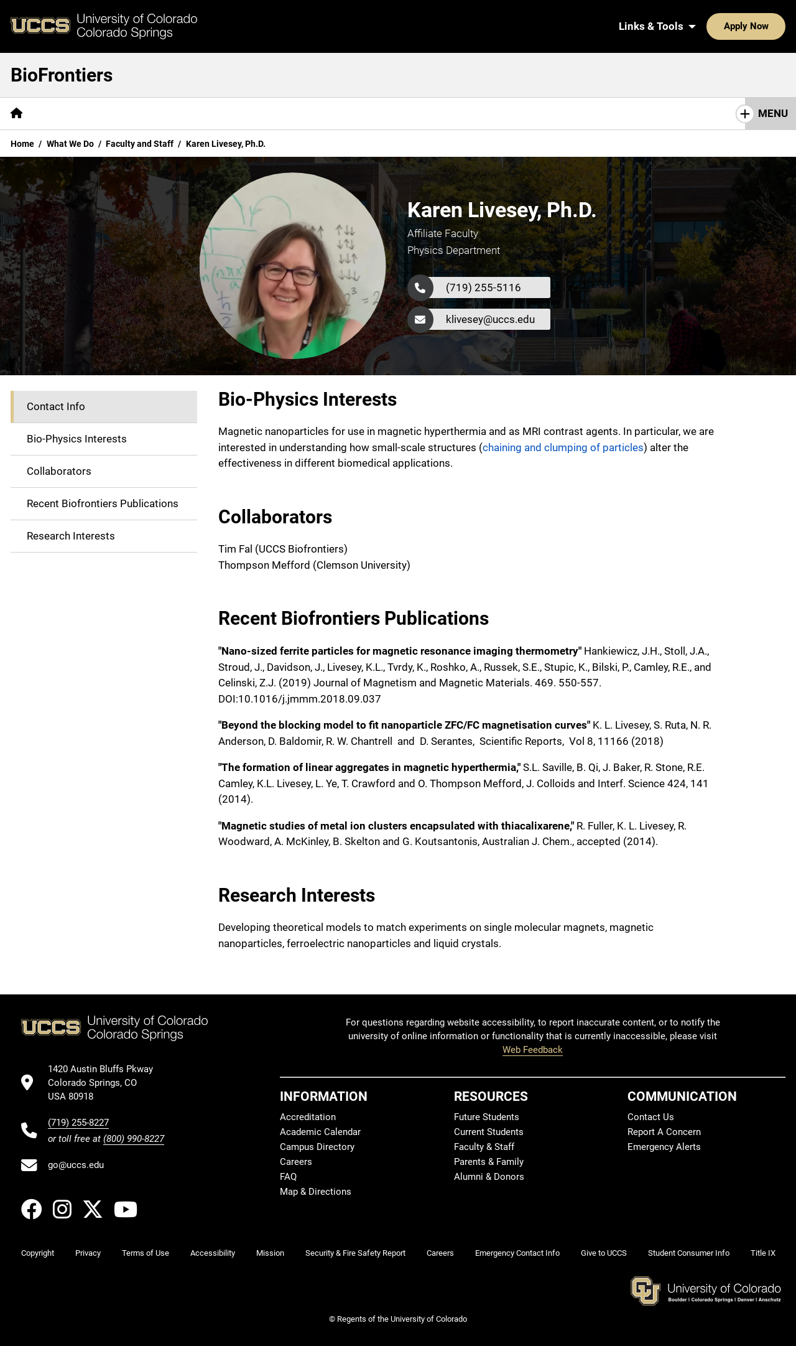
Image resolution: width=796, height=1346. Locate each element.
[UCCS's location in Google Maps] (106, 1083)
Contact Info (56, 406)
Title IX (763, 1253)
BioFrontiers (62, 75)
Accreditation (308, 1117)
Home (22, 144)
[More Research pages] (431, 113)
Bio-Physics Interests (77, 438)
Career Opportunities (533, 113)
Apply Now (707, 26)
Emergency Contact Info (517, 1253)
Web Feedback (532, 1049)
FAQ (288, 1176)
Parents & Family (489, 1161)
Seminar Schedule (244, 113)
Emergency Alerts (664, 1146)
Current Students (489, 1132)
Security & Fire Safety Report (355, 1253)
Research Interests (71, 536)
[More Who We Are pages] (141, 113)
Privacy (88, 1253)
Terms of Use (145, 1253)
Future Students (486, 1117)
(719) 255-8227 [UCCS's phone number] (78, 1122)
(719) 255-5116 (483, 287)
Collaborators (59, 471)
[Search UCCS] (771, 26)
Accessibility (212, 1253)
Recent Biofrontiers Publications (102, 503)
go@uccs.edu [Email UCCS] (76, 1165)
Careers (296, 1161)
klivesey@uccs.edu (490, 319)
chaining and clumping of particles (563, 447)
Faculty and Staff (140, 144)
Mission (63, 113)
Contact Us (631, 113)
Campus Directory (317, 1146)
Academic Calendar (320, 1132)
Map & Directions (315, 1191)
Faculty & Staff (484, 1146)
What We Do (70, 144)
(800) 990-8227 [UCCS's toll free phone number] (133, 1138)
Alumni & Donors (489, 1176)
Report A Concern (664, 1132)
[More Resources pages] (343, 113)
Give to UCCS (604, 1253)
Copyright (37, 1253)
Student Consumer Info (688, 1253)
